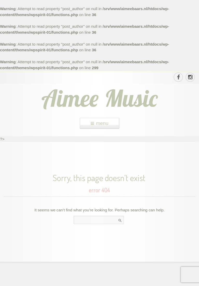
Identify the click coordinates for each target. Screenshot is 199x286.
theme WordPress (99, 281)
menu (100, 123)
